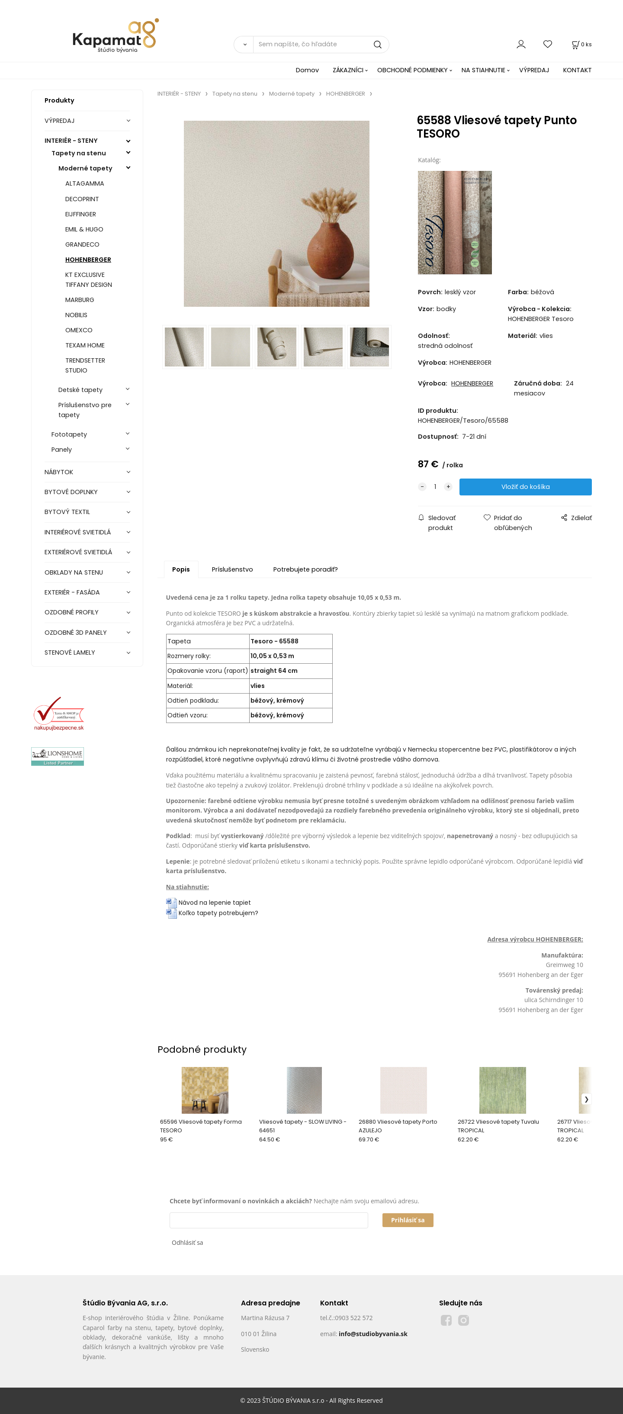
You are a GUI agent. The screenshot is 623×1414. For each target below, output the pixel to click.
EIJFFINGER (80, 214)
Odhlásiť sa (187, 1242)
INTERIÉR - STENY (71, 140)
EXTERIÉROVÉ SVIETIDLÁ (78, 552)
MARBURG (79, 300)
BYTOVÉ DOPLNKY (71, 492)
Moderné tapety (85, 168)
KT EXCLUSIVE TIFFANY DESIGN (88, 279)
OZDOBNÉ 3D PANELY (76, 632)
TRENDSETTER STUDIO (85, 365)
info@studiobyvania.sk (373, 1334)
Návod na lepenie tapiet (215, 902)
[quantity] (435, 487)
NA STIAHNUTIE (483, 70)
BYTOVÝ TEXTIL (67, 512)
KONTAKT (577, 70)
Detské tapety (80, 390)
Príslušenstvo (232, 569)
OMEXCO (79, 330)
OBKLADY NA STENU (74, 572)
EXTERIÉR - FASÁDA (72, 592)
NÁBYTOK (59, 472)
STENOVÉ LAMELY (70, 652)
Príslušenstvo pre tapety (85, 410)
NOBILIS (76, 315)
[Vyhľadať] (243, 44)
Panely (61, 449)
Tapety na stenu (78, 153)
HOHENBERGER (88, 259)
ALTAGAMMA (84, 183)
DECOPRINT (82, 199)
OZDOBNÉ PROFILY (72, 612)
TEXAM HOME (85, 345)
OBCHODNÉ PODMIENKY (412, 70)
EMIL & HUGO (84, 229)
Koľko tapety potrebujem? (212, 913)
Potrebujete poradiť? (305, 569)
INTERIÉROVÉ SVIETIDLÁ (78, 532)
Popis (181, 569)
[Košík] (581, 44)
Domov (307, 70)
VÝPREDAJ (534, 70)
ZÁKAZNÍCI (348, 70)
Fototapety (69, 434)
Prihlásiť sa (408, 1220)
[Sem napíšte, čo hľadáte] (321, 44)
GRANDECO (82, 244)
